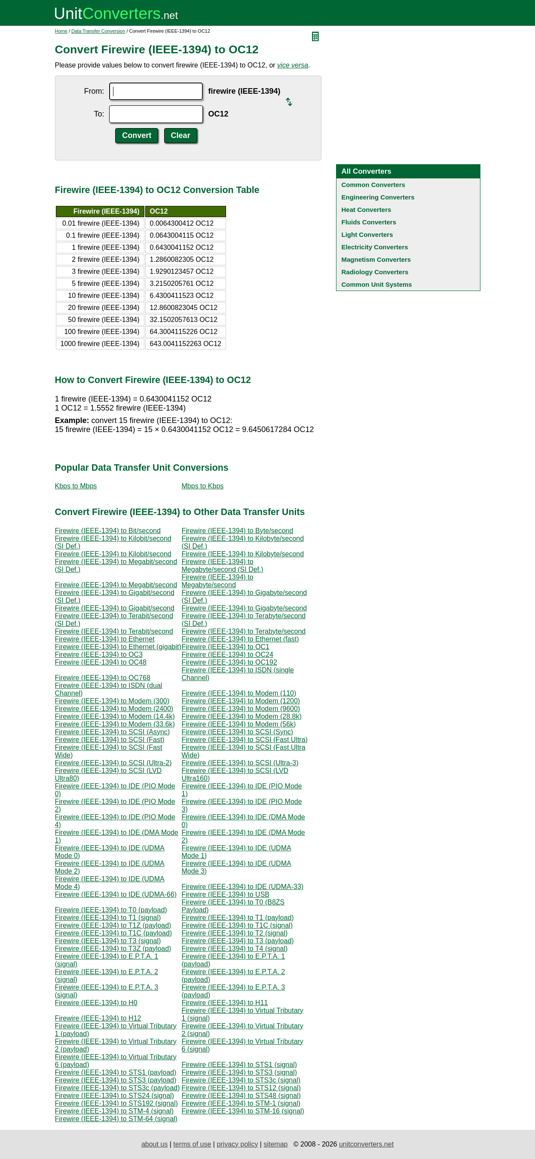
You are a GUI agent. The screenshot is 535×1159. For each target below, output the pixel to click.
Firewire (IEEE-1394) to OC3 (99, 654)
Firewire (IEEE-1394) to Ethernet (105, 639)
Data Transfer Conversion (98, 31)
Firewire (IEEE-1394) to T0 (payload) (111, 910)
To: (99, 114)
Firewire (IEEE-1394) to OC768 (102, 677)
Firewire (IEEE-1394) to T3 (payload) (238, 940)
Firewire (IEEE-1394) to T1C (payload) (113, 933)
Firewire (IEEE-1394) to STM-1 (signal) (241, 1103)
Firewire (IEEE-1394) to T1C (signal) (237, 925)
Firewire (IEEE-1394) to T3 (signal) (108, 940)
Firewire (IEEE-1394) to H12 (98, 1018)
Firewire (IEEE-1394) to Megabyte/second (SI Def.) (222, 565)
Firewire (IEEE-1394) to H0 (96, 1002)
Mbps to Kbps (203, 486)
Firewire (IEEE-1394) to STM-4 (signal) (114, 1111)
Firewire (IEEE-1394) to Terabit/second (114, 631)
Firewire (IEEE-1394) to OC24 (227, 654)
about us (154, 1144)
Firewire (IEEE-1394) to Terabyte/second (244, 631)
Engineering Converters (378, 197)
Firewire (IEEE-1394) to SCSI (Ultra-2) (113, 763)
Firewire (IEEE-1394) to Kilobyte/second (243, 554)
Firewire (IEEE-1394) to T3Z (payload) (113, 948)
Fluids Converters (369, 222)
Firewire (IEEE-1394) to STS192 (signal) (116, 1103)
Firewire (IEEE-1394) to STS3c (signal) (241, 1080)
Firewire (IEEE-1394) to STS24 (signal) (114, 1095)
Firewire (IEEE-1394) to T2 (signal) (235, 933)
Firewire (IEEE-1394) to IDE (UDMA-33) (243, 886)
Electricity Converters (375, 247)
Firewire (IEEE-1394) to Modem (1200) (241, 701)
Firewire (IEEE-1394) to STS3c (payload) (117, 1088)
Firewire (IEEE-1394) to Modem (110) (239, 693)
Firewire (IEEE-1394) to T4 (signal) (235, 948)
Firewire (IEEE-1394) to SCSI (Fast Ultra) (245, 739)
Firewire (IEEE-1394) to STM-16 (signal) (243, 1111)
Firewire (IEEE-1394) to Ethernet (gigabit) (118, 646)
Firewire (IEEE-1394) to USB (226, 894)
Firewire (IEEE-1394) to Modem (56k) (239, 724)
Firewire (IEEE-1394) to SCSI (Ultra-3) (240, 763)
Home (61, 31)
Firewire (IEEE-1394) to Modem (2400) (114, 708)
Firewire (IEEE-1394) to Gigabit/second (114, 608)
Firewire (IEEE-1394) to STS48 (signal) (241, 1095)
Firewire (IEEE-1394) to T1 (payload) (238, 917)
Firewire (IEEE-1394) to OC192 (229, 662)
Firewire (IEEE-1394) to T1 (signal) (108, 917)
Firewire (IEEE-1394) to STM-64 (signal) (116, 1118)
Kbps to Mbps (76, 486)
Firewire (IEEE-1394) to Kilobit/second (113, 554)
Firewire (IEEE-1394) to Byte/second (237, 530)
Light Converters (367, 234)
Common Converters (373, 184)
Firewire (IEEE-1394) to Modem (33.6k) (115, 724)
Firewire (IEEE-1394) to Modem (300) (112, 701)
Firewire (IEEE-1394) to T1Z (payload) (113, 925)
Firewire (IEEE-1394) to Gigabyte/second (244, 608)
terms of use (192, 1144)
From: (94, 91)
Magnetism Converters (376, 259)
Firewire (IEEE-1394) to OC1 (226, 646)
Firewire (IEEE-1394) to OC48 (101, 662)
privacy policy (237, 1144)
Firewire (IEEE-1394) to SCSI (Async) (112, 732)
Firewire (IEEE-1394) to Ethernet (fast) (240, 639)
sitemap (275, 1144)
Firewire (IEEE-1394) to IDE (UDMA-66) (116, 894)
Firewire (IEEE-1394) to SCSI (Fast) (110, 739)
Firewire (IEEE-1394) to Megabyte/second (218, 581)
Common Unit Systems (377, 284)
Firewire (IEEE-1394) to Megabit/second (116, 585)
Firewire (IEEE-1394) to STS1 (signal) (239, 1064)
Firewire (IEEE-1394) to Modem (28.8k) (242, 716)
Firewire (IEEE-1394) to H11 (225, 1002)
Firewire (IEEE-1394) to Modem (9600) (241, 708)
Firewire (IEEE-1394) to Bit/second (108, 530)
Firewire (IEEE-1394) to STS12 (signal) (241, 1088)
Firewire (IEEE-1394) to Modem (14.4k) (115, 716)
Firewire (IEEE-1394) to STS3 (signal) (239, 1072)
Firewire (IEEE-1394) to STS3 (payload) (116, 1080)
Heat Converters (366, 209)
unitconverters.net (366, 1144)
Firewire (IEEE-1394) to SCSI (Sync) (237, 732)
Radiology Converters (375, 272)
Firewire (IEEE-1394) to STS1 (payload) (116, 1072)
